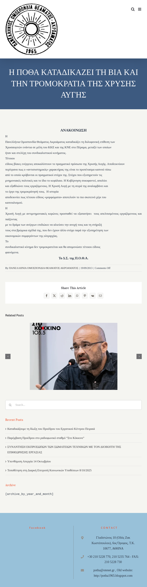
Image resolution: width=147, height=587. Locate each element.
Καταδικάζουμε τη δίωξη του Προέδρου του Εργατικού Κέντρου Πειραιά (51, 428)
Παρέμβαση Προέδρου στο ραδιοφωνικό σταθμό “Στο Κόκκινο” (45, 438)
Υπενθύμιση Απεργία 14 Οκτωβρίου (29, 461)
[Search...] (73, 405)
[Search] (10, 405)
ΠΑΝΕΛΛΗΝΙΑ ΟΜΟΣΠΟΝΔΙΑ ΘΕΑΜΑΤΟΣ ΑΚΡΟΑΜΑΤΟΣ (43, 268)
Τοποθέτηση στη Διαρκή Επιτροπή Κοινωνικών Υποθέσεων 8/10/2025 (49, 470)
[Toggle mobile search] (133, 9)
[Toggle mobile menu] (140, 9)
